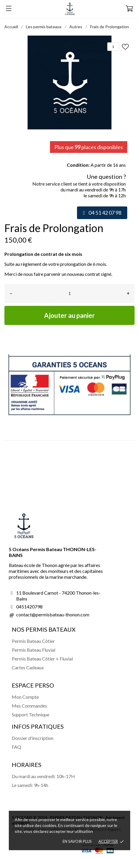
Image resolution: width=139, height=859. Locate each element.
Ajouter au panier (69, 315)
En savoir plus (77, 841)
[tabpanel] (69, 82)
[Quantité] (69, 293)
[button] (102, 212)
